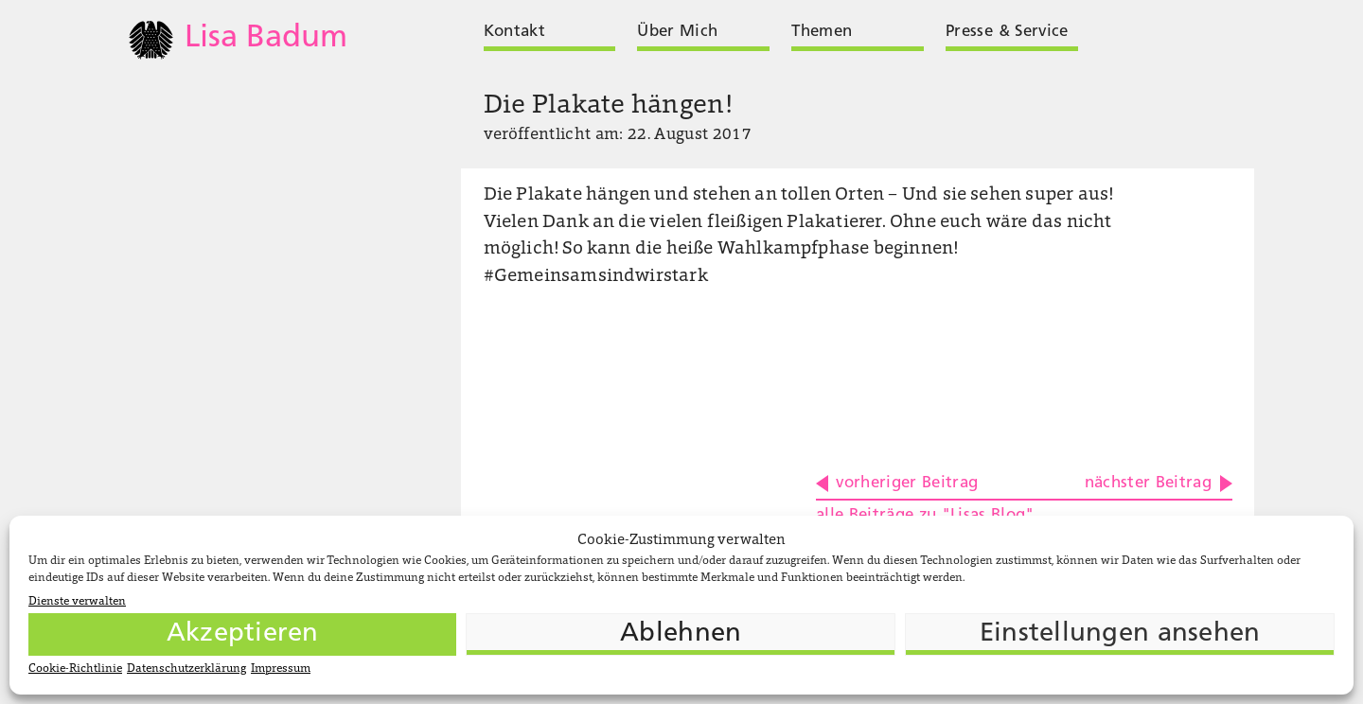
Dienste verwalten (77, 601)
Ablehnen (680, 634)
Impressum (280, 669)
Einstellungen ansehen (1120, 634)
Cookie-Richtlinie (75, 669)
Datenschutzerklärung (186, 669)
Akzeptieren (243, 634)
